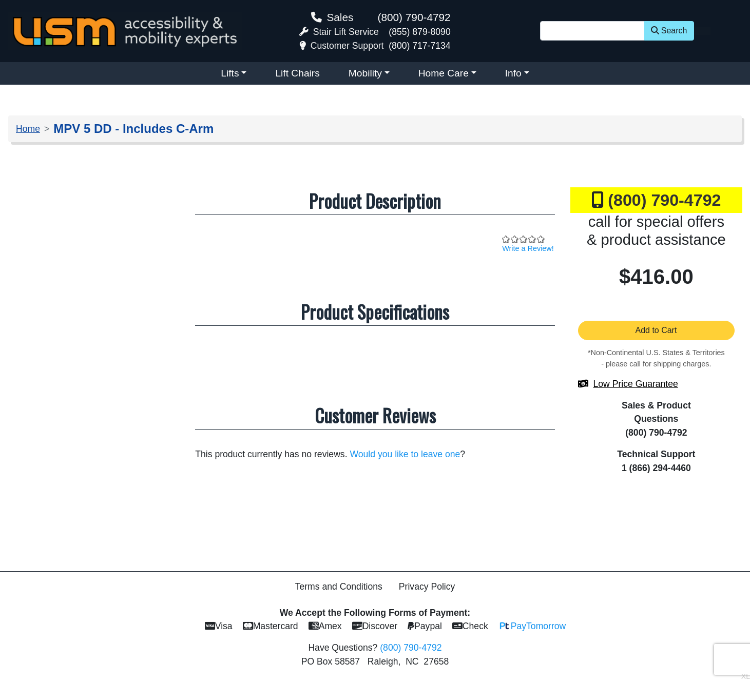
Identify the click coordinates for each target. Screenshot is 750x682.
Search (669, 30)
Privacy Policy (427, 586)
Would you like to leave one (405, 454)
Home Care (443, 73)
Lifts (230, 73)
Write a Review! (528, 248)
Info (513, 73)
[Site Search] (592, 31)
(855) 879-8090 (419, 32)
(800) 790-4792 (413, 17)
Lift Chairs (297, 73)
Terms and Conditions (338, 586)
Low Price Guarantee (635, 384)
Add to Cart (656, 330)
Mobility (365, 73)
